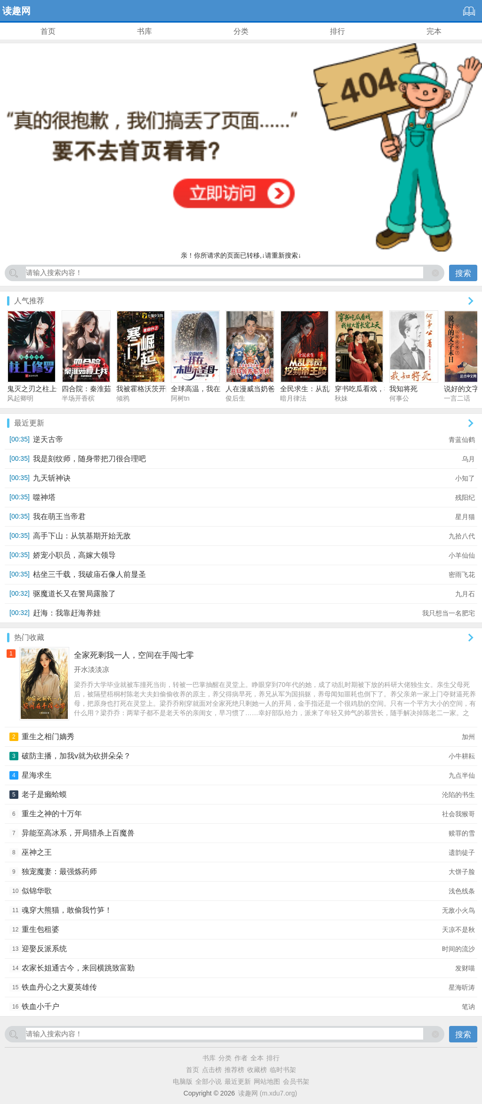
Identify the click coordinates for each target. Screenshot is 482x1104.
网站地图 (267, 1081)
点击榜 (212, 1069)
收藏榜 (257, 1069)
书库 (144, 31)
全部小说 (208, 1081)
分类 (241, 31)
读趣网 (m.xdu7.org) (267, 1093)
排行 (337, 31)
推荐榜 (234, 1069)
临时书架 (283, 1069)
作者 (241, 1058)
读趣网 (16, 11)
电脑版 (183, 1081)
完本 (434, 31)
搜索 (463, 273)
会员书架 (296, 1081)
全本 (257, 1058)
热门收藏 (29, 637)
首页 (48, 31)
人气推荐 (29, 301)
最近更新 (29, 423)
